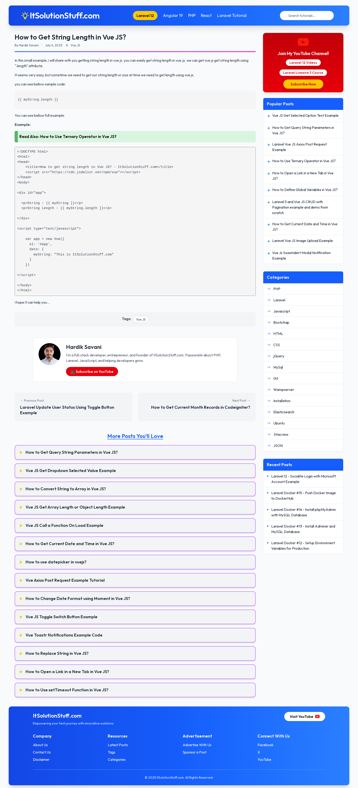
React (206, 15)
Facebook (266, 745)
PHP (191, 15)
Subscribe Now (303, 84)
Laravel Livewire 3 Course (303, 73)
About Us (40, 745)
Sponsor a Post (194, 752)
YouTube (264, 759)
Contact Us (42, 752)
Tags (111, 752)
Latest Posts (118, 745)
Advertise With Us (197, 745)
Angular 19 (173, 15)
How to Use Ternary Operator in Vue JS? (78, 136)
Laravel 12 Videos (303, 63)
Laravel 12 (145, 15)
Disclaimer (41, 759)
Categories (117, 759)
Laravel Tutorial (232, 15)
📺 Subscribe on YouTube (92, 371)
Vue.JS (141, 319)
